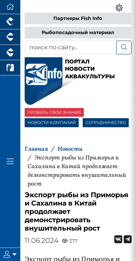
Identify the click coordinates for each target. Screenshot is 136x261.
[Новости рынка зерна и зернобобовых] (10, 67)
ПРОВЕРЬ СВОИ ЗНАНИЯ (54, 112)
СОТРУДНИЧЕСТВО (106, 122)
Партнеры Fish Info (77, 18)
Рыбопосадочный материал (78, 32)
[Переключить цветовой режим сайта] (123, 8)
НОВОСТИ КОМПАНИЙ (52, 122)
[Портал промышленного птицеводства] (10, 21)
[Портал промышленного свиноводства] (10, 37)
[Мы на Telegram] (128, 239)
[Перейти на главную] (10, 7)
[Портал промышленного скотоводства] (10, 52)
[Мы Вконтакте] (118, 239)
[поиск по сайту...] (71, 47)
